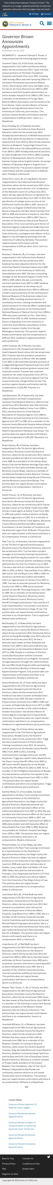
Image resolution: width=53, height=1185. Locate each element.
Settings (34, 14)
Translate (46, 14)
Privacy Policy (8, 1163)
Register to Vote (10, 1173)
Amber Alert (28, 1168)
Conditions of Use (31, 1163)
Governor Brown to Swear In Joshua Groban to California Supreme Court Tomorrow (22, 1125)
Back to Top (8, 1158)
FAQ (4, 1168)
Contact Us (27, 1158)
